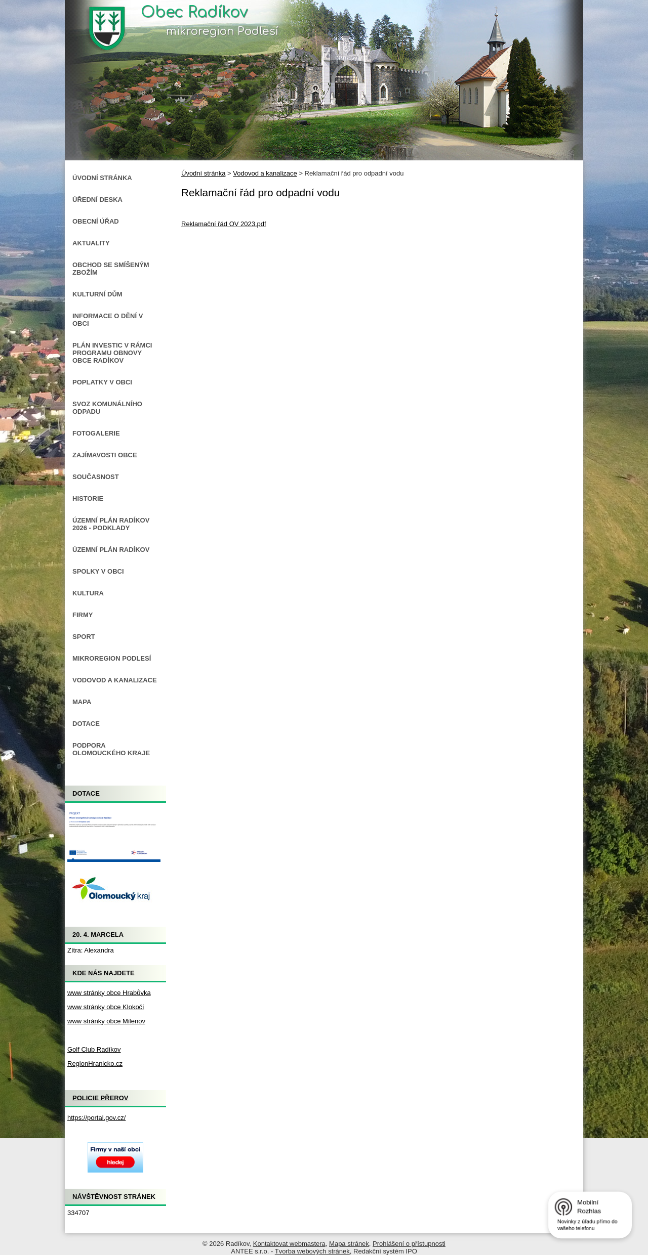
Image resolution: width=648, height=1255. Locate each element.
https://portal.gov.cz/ (96, 1117)
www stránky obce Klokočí (105, 1007)
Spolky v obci (98, 571)
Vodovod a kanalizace (265, 173)
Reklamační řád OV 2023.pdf (223, 224)
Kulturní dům (97, 294)
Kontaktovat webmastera (289, 1243)
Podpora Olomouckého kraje (111, 749)
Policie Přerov (100, 1098)
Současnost (95, 477)
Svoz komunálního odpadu (107, 407)
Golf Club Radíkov (94, 1049)
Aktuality (91, 243)
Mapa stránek (349, 1243)
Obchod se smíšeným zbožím (110, 268)
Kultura (88, 593)
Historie (87, 498)
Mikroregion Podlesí (111, 658)
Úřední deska (97, 199)
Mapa (81, 702)
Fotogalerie (96, 433)
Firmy (82, 615)
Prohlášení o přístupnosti (409, 1243)
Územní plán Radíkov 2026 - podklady (110, 524)
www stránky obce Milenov (106, 1021)
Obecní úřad (95, 221)
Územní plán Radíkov (110, 549)
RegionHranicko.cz (95, 1063)
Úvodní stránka (203, 173)
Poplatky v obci (102, 382)
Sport (83, 636)
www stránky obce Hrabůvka (109, 993)
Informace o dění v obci (107, 319)
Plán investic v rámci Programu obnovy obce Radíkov (112, 352)
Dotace (86, 723)
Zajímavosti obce (104, 455)
